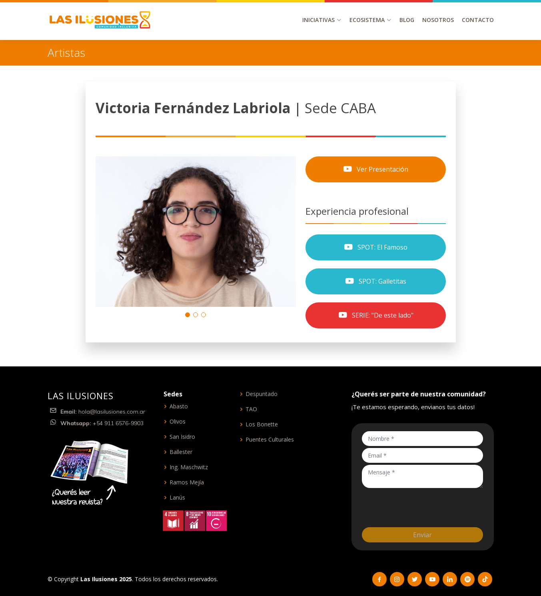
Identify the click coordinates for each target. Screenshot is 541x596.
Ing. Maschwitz (189, 467)
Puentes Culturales (270, 439)
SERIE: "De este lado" (375, 315)
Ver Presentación (375, 169)
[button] (187, 314)
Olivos (178, 421)
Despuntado (261, 394)
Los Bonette (262, 424)
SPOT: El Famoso (375, 247)
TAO (251, 409)
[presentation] (422, 505)
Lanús (177, 497)
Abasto (179, 406)
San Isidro (182, 437)
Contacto (478, 20)
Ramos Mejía (187, 482)
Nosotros (438, 20)
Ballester (181, 452)
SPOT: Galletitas (375, 281)
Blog (406, 20)
